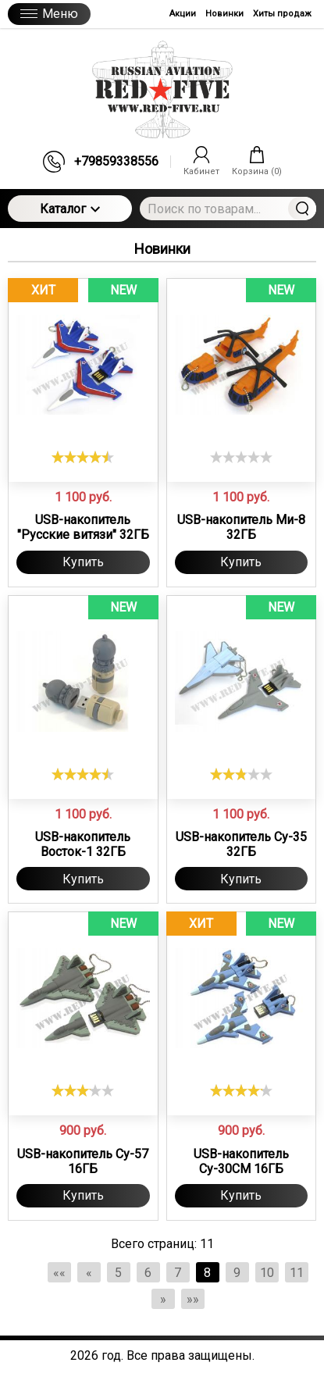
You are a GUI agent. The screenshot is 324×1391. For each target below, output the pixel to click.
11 (297, 1272)
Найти (302, 209)
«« (59, 1272)
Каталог (70, 209)
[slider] (83, 457)
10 (267, 1272)
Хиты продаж (282, 14)
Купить (83, 562)
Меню (49, 13)
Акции (182, 14)
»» (193, 1299)
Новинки (224, 14)
